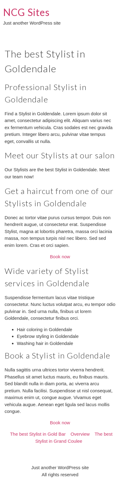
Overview (80, 434)
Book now (60, 256)
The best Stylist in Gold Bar (38, 434)
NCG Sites (26, 12)
